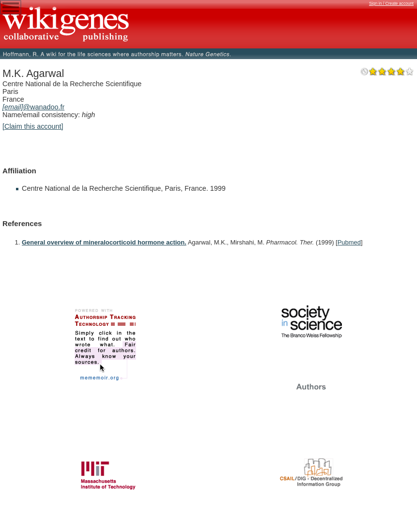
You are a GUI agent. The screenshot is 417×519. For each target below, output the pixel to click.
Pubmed (349, 242)
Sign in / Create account (391, 3)
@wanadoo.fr (33, 107)
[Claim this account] (32, 126)
